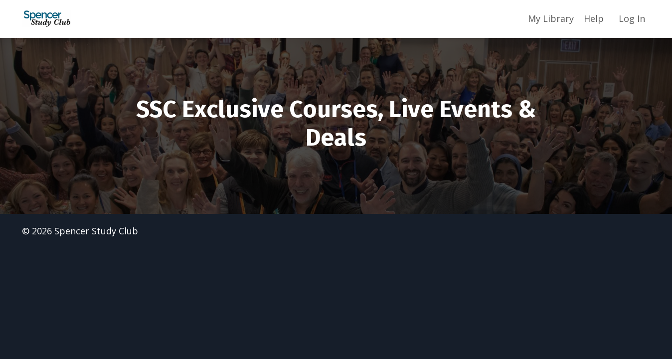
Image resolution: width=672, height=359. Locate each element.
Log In (632, 18)
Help (594, 18)
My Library (551, 18)
